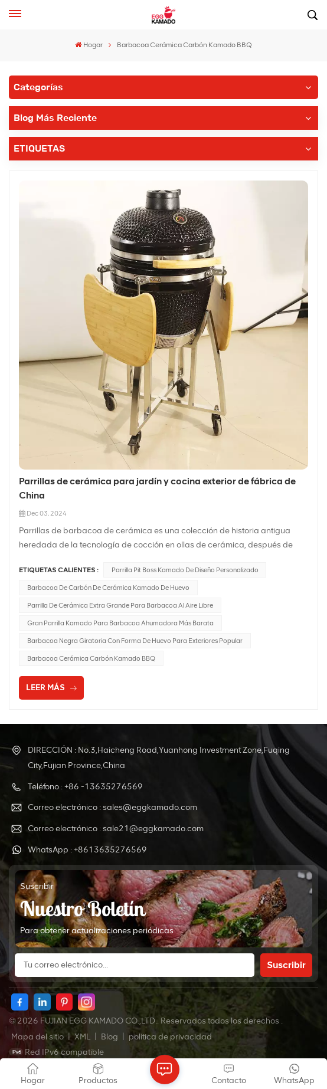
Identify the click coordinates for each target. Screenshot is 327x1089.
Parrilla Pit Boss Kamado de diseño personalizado (185, 570)
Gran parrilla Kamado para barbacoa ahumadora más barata (120, 623)
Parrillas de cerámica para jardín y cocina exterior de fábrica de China (157, 488)
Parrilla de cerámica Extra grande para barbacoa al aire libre (120, 605)
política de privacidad (170, 1037)
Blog (110, 1037)
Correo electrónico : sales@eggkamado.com (112, 807)
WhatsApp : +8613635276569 (87, 850)
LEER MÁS (45, 688)
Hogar (89, 45)
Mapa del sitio (38, 1037)
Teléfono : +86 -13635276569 (85, 787)
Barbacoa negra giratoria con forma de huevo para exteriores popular (135, 641)
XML (82, 1037)
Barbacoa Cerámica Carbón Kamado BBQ (91, 658)
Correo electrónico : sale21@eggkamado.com (116, 829)
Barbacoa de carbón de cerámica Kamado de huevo (108, 587)
